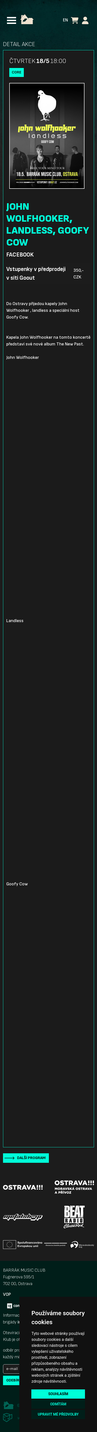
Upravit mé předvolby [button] (58, 1414)
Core (16, 72)
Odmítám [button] (58, 1404)
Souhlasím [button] (58, 1394)
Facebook (20, 254)
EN (65, 20)
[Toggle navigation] (11, 20)
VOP (7, 1294)
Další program (31, 1158)
